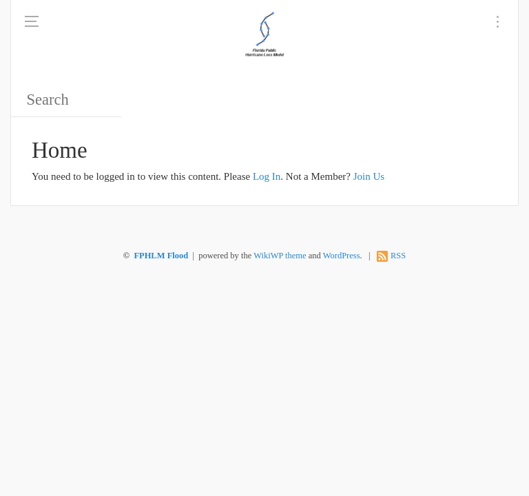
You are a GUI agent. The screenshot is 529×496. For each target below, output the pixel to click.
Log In (266, 176)
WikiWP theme (279, 255)
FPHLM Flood (161, 255)
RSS (398, 255)
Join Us (368, 176)
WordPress (341, 255)
